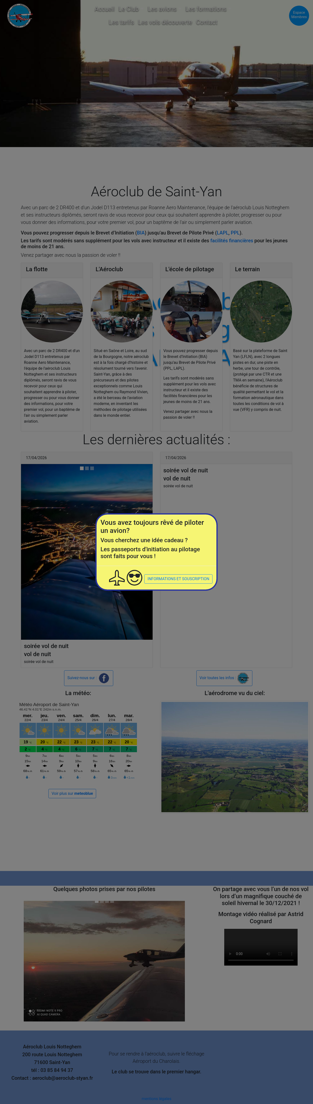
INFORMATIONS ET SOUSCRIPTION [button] (178, 579)
